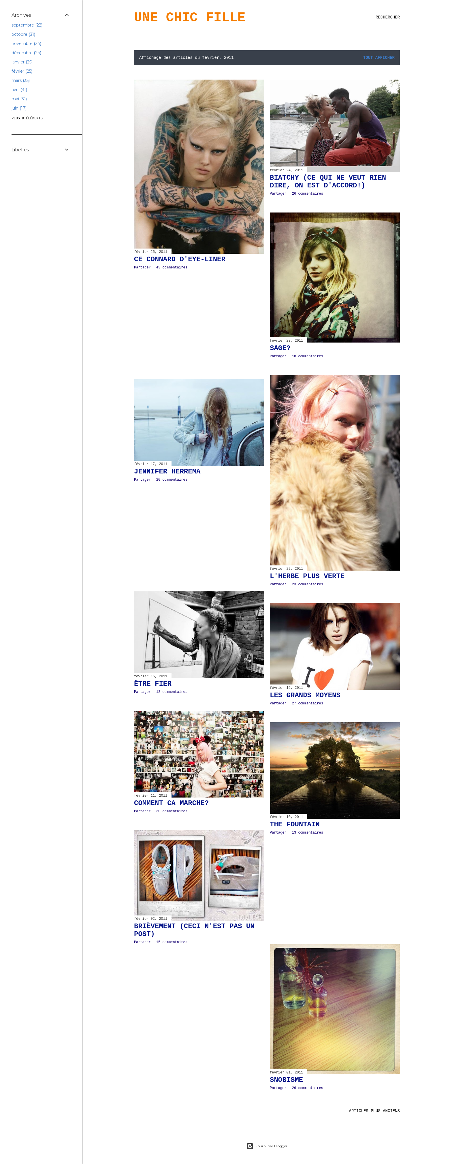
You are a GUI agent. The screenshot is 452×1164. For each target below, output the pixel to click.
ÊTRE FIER (153, 684)
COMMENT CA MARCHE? (171, 803)
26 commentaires (307, 194)
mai (19, 98)
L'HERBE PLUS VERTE (307, 576)
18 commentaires (307, 356)
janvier (22, 62)
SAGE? (280, 348)
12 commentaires (171, 692)
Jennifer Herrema (167, 471)
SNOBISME (286, 1080)
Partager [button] (142, 268)
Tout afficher (379, 57)
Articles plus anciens (374, 1111)
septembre (27, 25)
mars (21, 80)
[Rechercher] (388, 17)
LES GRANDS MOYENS (305, 695)
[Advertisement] (199, 324)
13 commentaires (307, 833)
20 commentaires (171, 480)
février (22, 71)
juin (19, 108)
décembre (26, 52)
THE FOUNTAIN (295, 824)
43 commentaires (171, 268)
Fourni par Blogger (266, 1146)
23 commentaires (307, 584)
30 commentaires (171, 811)
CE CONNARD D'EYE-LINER (179, 259)
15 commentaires (171, 942)
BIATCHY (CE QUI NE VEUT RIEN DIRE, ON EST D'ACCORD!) (328, 181)
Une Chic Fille (189, 17)
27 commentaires (307, 704)
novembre (26, 43)
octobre (23, 34)
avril (19, 89)
